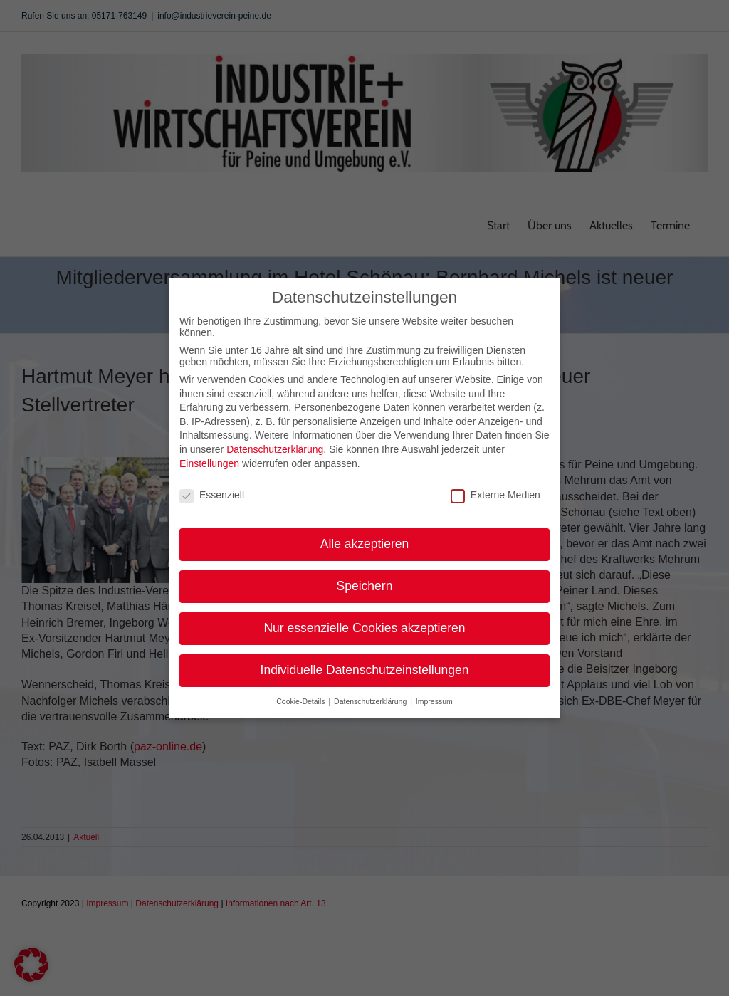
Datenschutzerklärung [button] (371, 696)
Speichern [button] (365, 582)
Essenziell (211, 490)
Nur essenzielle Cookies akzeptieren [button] (364, 624)
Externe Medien (495, 490)
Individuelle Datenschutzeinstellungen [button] (365, 666)
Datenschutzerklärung (274, 445)
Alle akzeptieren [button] (364, 540)
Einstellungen (209, 458)
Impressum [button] (434, 696)
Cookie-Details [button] (301, 696)
